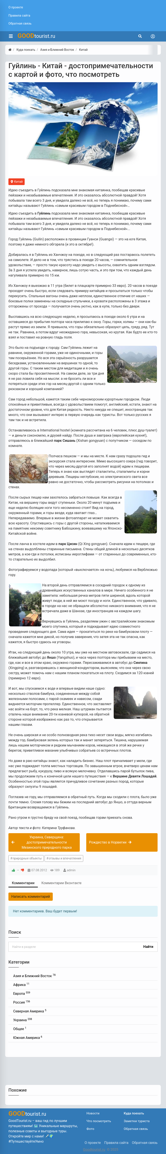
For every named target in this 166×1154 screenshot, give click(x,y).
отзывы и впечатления (65, 858)
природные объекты (27, 858)
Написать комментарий (30, 896)
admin (71, 870)
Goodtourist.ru (94, 1150)
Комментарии (23, 883)
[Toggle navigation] (153, 36)
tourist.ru (36, 35)
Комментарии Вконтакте (61, 883)
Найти (148, 947)
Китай (16, 181)
